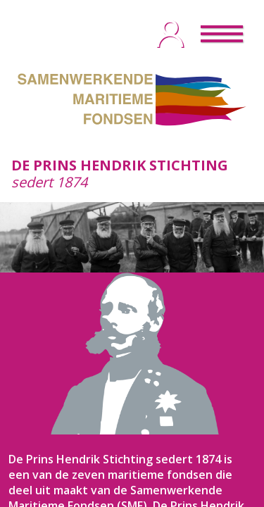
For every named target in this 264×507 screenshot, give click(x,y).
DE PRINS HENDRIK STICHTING (119, 165)
